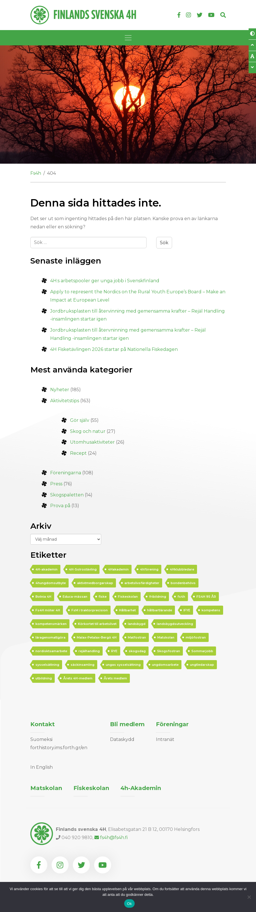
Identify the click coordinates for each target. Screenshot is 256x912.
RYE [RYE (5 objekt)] (114, 651)
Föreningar (172, 724)
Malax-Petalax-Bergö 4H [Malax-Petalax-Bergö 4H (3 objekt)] (97, 637)
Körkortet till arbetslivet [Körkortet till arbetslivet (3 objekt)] (97, 624)
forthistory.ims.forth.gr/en (58, 747)
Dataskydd (122, 739)
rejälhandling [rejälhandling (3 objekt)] (89, 651)
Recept (78, 453)
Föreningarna (65, 472)
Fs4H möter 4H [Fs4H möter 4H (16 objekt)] (47, 610)
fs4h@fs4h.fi (111, 837)
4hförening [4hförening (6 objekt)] (149, 569)
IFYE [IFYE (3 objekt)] (186, 610)
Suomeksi (41, 739)
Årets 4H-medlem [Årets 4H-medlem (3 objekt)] (77, 678)
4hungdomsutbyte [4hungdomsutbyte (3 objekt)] (50, 583)
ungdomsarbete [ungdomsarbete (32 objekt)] (165, 665)
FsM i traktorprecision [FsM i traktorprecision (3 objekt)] (89, 610)
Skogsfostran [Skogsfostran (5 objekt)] (168, 651)
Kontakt (42, 724)
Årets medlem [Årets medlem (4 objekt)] (115, 678)
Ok (129, 904)
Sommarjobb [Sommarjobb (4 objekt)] (202, 651)
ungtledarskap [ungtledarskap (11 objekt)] (202, 665)
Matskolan (46, 788)
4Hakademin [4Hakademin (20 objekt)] (118, 569)
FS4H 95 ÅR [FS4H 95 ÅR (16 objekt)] (206, 597)
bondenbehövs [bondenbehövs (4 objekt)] (183, 583)
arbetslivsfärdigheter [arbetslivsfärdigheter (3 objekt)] (141, 583)
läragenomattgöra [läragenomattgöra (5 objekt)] (50, 637)
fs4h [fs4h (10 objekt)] (181, 597)
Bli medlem (127, 724)
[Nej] (249, 897)
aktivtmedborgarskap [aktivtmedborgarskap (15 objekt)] (95, 583)
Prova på (60, 505)
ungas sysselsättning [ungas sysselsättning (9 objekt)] (123, 665)
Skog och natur (87, 431)
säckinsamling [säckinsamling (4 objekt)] (82, 665)
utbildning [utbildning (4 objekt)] (43, 678)
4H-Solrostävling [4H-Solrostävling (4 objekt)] (83, 569)
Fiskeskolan (91, 788)
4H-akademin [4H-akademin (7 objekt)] (46, 569)
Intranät (165, 739)
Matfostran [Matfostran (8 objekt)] (137, 637)
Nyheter (59, 389)
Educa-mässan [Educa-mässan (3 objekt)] (75, 597)
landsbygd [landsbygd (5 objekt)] (136, 624)
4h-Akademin (140, 788)
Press (56, 483)
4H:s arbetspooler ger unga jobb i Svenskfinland (104, 280)
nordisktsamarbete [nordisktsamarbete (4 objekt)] (51, 651)
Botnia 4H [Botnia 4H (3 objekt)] (43, 597)
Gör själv (79, 420)
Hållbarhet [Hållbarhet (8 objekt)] (127, 610)
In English (41, 767)
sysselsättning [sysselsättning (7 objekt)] (47, 665)
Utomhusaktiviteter (92, 442)
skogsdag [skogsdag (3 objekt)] (137, 651)
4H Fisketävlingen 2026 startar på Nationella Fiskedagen (114, 349)
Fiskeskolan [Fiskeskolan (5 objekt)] (128, 597)
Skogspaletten (67, 495)
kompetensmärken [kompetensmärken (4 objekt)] (51, 624)
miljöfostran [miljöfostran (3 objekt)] (196, 637)
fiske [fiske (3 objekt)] (103, 597)
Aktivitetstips (64, 400)
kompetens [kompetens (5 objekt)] (211, 610)
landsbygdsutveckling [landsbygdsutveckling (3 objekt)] (175, 624)
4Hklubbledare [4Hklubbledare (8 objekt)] (182, 569)
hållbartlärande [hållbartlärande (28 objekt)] (159, 610)
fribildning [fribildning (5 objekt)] (157, 597)
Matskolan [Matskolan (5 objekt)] (165, 637)
